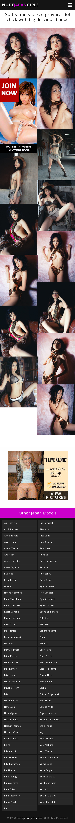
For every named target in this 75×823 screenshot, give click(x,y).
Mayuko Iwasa (11, 649)
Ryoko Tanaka (47, 605)
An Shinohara (11, 529)
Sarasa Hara (46, 675)
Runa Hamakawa (48, 560)
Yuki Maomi (46, 751)
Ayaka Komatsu (12, 560)
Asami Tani (10, 541)
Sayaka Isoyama (48, 713)
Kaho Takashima (13, 598)
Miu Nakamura (12, 681)
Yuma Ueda (46, 763)
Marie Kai (9, 643)
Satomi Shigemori (49, 694)
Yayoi (43, 732)
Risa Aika (44, 529)
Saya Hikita (45, 700)
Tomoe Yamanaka (49, 719)
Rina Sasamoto (12, 795)
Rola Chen (45, 548)
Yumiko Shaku (47, 776)
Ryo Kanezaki (47, 592)
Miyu (6, 694)
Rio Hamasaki (47, 522)
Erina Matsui (10, 579)
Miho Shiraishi (11, 662)
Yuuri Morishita (48, 801)
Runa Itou (45, 567)
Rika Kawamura (12, 763)
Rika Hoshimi (11, 757)
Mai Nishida (10, 630)
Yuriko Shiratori (48, 782)
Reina (7, 744)
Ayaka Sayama (11, 567)
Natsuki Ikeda (11, 719)
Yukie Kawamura (49, 757)
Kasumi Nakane (12, 618)
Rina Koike (9, 789)
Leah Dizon (10, 624)
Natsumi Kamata (13, 725)
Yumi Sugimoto (48, 770)
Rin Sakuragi (10, 776)
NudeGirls (20, 5)
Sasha (43, 687)
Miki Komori (10, 668)
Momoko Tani (11, 700)
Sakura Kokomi (48, 630)
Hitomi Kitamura (13, 592)
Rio (6, 808)
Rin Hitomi (9, 770)
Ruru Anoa (45, 579)
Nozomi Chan (11, 732)
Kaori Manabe (11, 611)
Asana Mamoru (12, 548)
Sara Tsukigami (48, 668)
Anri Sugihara (11, 535)
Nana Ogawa (10, 713)
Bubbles (8, 573)
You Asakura (46, 744)
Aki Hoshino (10, 522)
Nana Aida (9, 706)
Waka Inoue (46, 725)
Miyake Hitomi (12, 687)
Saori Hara (45, 649)
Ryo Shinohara (47, 598)
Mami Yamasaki (12, 637)
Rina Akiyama (11, 782)
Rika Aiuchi (10, 751)
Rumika (44, 554)
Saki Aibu (44, 618)
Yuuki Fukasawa (48, 795)
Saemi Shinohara (49, 611)
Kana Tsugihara (12, 605)
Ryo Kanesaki (47, 586)
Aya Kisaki (9, 554)
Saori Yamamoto (49, 662)
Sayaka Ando (46, 706)
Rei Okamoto (11, 738)
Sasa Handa (46, 681)
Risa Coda (45, 535)
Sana (42, 637)
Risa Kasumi (46, 541)
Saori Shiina (46, 656)
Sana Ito (44, 643)
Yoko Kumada (47, 738)
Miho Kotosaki (11, 656)
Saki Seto (44, 624)
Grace (7, 586)
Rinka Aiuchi (10, 801)
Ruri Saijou (45, 573)
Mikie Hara (10, 675)
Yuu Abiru (45, 789)
